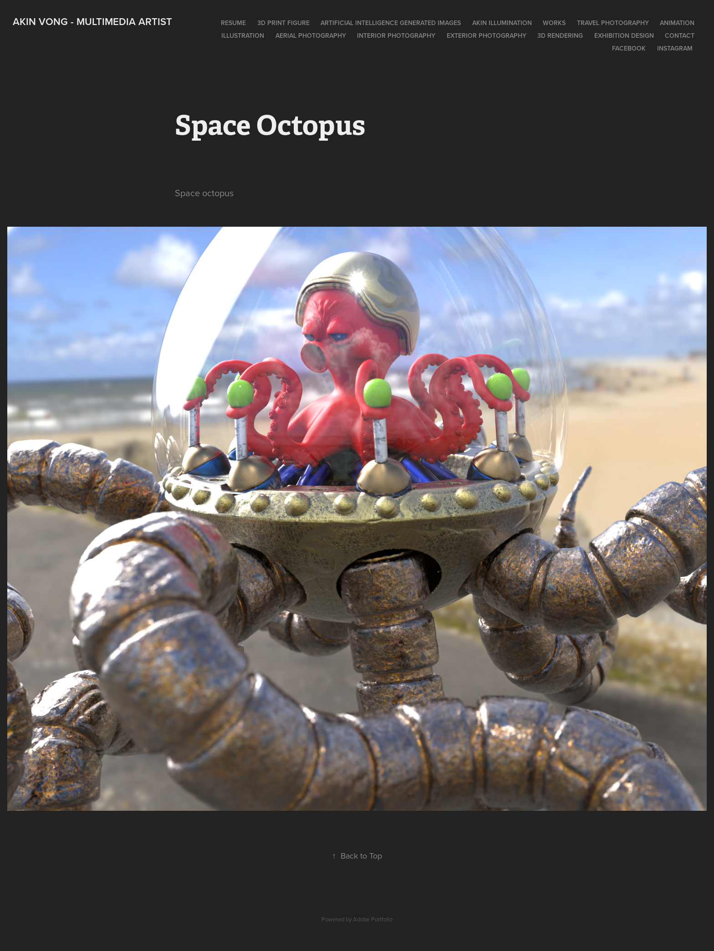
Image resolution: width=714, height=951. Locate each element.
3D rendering (560, 35)
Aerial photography (310, 35)
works (554, 22)
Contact (679, 35)
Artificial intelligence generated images (391, 22)
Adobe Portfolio (373, 919)
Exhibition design (624, 35)
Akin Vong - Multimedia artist (92, 21)
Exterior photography (486, 35)
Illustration (242, 35)
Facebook (629, 48)
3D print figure (283, 22)
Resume (233, 22)
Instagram (675, 48)
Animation (677, 22)
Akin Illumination (502, 22)
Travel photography (613, 22)
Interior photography (396, 35)
